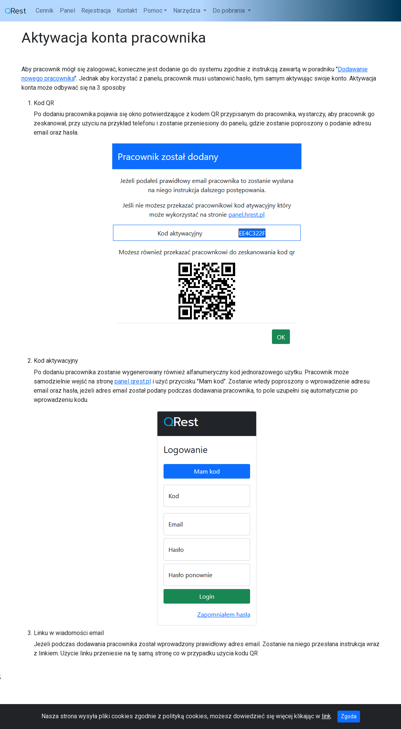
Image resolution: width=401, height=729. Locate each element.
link (326, 716)
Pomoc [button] (152, 10)
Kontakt (127, 10)
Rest (15, 10)
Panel (67, 10)
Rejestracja (96, 10)
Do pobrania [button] (229, 10)
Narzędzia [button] (187, 10)
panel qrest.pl (133, 381)
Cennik (45, 10)
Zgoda (349, 716)
